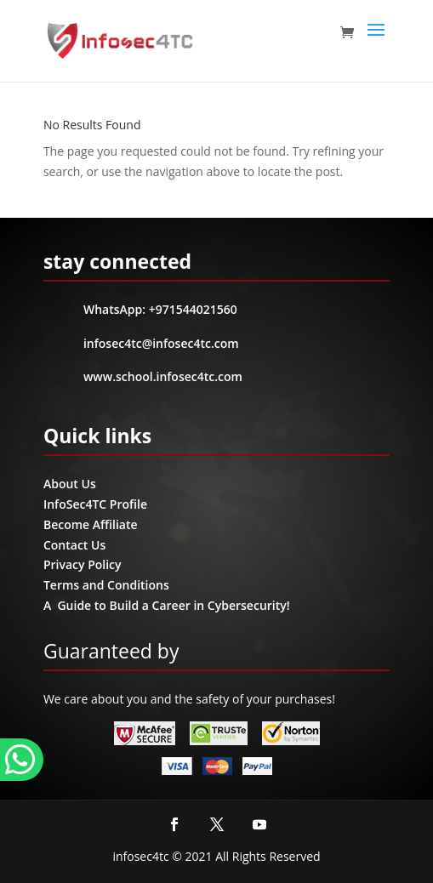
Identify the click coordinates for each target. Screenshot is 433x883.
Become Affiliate (90, 524)
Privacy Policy (82, 564)
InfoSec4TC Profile (95, 504)
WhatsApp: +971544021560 (160, 309)
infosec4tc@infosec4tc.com (161, 343)
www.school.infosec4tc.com (162, 376)
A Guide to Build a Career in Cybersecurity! (166, 605)
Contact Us (74, 545)
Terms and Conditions (106, 585)
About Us (69, 484)
